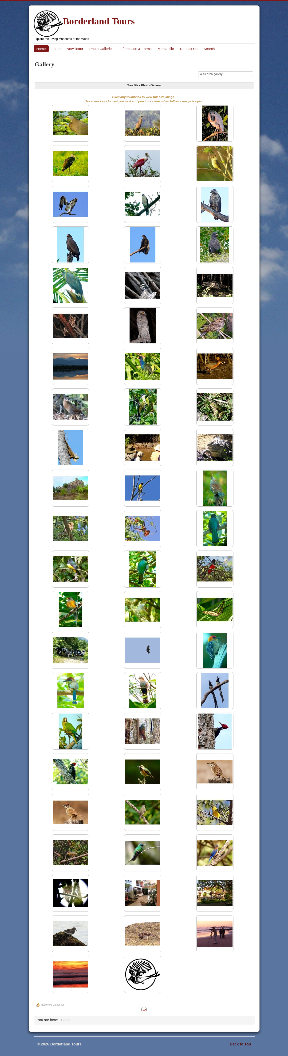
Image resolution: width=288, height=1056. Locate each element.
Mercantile (166, 49)
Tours (56, 49)
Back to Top (240, 1044)
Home (41, 49)
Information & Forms (136, 49)
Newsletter (75, 49)
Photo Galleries (101, 49)
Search (209, 49)
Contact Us (188, 49)
